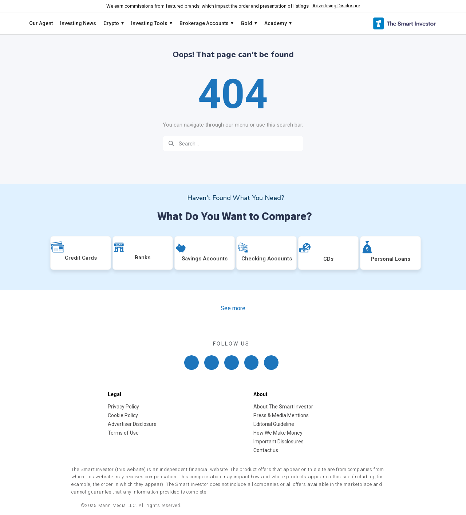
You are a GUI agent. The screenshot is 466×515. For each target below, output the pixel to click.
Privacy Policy (123, 407)
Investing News (78, 23)
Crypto (113, 23)
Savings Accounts (205, 259)
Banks (142, 257)
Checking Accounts (266, 259)
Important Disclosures (278, 441)
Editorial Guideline (273, 424)
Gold (249, 23)
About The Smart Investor (283, 407)
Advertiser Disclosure (132, 424)
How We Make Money (278, 433)
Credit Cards (81, 258)
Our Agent (41, 23)
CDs (328, 259)
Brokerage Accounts (206, 23)
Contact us (265, 450)
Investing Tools (151, 23)
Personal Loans (390, 259)
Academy (278, 23)
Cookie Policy (123, 415)
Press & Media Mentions (281, 415)
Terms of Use (123, 433)
